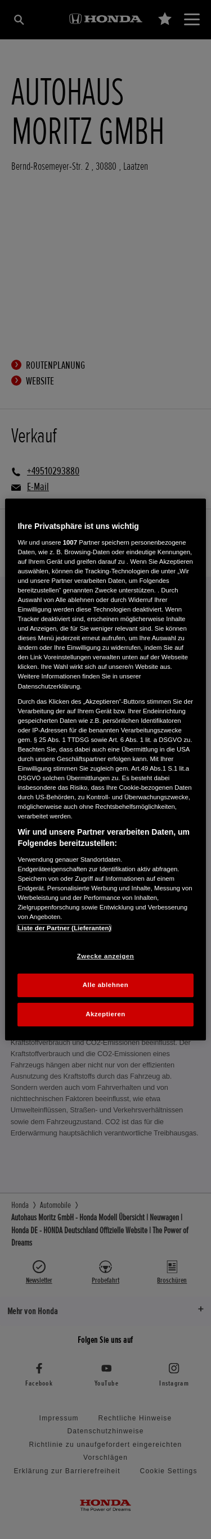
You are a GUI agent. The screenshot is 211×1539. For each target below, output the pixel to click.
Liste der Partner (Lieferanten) (64, 928)
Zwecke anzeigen (105, 956)
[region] (105, 769)
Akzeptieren (105, 1014)
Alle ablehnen (105, 984)
